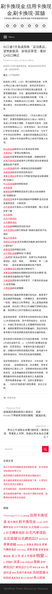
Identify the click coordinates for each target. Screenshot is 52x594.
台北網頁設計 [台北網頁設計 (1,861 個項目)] (28, 538)
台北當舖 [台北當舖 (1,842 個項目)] (10, 538)
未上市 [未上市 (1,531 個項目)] (16, 556)
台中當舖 (7, 207)
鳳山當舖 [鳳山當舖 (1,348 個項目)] (39, 577)
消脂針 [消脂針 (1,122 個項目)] (9, 562)
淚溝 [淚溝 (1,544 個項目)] (16, 562)
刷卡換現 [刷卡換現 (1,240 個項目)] (12, 521)
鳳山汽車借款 (10, 238)
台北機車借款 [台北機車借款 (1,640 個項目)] (15, 532)
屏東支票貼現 (10, 176)
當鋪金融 (11, 397)
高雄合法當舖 (10, 241)
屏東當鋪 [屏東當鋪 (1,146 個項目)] (43, 549)
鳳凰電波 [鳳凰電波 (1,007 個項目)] (15, 577)
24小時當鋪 (9, 168)
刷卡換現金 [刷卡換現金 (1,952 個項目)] (27, 521)
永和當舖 (7, 187)
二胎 (5, 257)
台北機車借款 (10, 222)
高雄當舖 (7, 172)
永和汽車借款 (10, 160)
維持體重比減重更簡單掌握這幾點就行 (22, 475)
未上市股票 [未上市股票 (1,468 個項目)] (28, 556)
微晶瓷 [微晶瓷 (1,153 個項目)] (7, 556)
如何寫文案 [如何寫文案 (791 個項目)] (43, 539)
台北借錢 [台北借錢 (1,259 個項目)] (34, 526)
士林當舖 (7, 280)
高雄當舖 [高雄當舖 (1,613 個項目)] (39, 572)
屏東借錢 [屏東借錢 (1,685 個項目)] (9, 544)
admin (31, 60)
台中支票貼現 (10, 230)
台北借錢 (7, 226)
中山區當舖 (8, 184)
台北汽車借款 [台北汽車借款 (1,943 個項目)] (35, 532)
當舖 (5, 157)
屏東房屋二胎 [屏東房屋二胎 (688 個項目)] (21, 545)
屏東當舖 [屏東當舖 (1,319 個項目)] (32, 549)
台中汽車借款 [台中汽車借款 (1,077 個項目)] (21, 527)
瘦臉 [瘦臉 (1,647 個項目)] (37, 562)
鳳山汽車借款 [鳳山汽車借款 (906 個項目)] (27, 578)
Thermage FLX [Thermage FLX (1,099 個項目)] (11, 515)
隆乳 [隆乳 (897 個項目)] (43, 567)
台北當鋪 (7, 214)
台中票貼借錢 (10, 253)
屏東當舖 (7, 272)
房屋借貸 (7, 249)
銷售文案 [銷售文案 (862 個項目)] (36, 567)
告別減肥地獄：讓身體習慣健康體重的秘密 (24, 489)
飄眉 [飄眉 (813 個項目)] (14, 573)
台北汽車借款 (10, 218)
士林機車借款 (10, 269)
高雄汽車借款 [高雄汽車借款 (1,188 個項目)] (24, 572)
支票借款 (7, 153)
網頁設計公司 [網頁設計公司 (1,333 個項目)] (24, 567)
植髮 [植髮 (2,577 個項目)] (40, 555)
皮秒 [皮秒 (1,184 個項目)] (42, 561)
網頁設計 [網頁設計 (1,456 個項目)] (9, 567)
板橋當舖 (7, 191)
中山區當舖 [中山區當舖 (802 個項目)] (24, 516)
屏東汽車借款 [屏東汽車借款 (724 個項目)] (21, 550)
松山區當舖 (8, 149)
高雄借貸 (7, 199)
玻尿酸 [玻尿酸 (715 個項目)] (22, 562)
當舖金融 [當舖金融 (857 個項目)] (29, 562)
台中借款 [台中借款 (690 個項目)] (39, 522)
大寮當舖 (7, 288)
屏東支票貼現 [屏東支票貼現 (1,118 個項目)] (33, 544)
